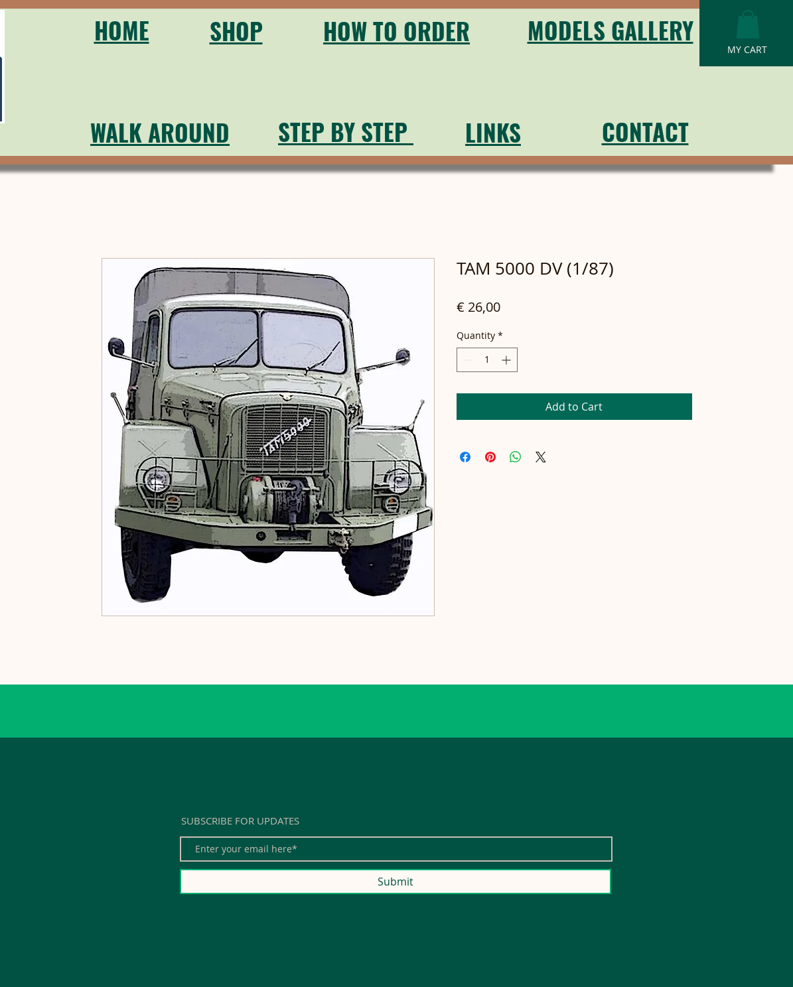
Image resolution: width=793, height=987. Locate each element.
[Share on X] (541, 457)
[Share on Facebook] (465, 457)
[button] (748, 24)
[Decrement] (467, 359)
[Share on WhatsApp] (516, 457)
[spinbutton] (487, 359)
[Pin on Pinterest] (490, 457)
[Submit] (395, 881)
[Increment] (507, 359)
